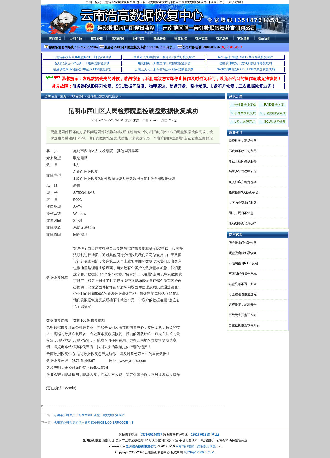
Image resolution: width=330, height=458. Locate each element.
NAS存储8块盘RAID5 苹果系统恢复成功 (245, 57)
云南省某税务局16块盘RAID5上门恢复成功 (82, 57)
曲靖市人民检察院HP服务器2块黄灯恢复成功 (164, 57)
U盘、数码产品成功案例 (244, 122)
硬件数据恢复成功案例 (102, 96)
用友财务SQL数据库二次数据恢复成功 (164, 63)
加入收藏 (235, 2)
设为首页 (216, 2)
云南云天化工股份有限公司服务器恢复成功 (164, 69)
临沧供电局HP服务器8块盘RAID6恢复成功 (82, 69)
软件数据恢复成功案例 (245, 105)
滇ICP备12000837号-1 (199, 452)
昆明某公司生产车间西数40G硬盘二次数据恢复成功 (89, 415)
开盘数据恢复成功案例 (275, 113)
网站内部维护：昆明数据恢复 (196, 446)
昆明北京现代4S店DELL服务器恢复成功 (82, 63)
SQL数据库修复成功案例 (275, 122)
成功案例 (77, 96)
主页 (63, 96)
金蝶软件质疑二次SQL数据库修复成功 (245, 63)
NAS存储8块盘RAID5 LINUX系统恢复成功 (246, 69)
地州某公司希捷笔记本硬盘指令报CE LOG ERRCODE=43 (93, 422)
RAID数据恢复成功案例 (274, 105)
